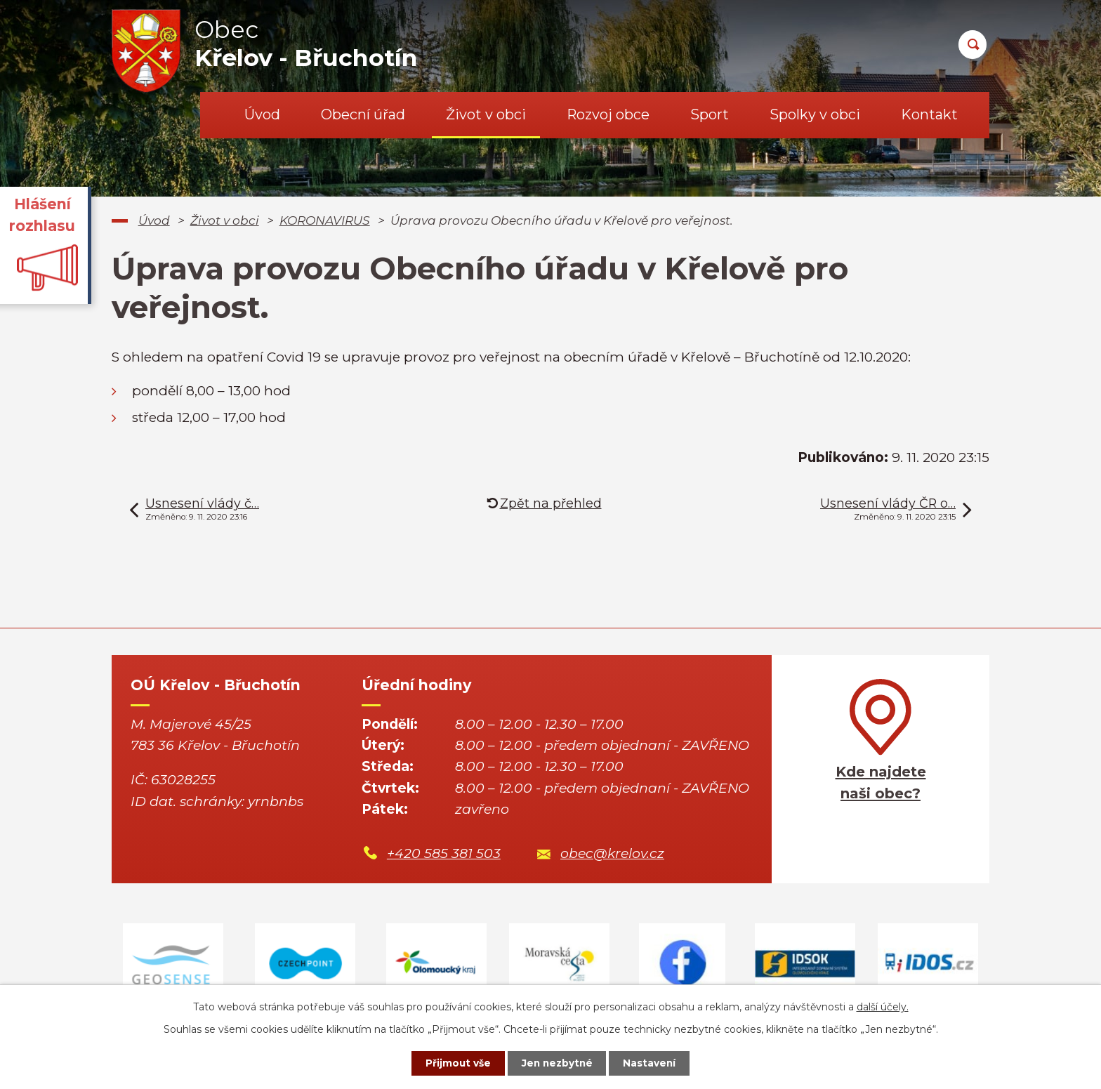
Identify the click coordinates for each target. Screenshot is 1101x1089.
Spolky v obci (815, 114)
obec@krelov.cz (612, 853)
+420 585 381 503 (444, 853)
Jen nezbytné (557, 1063)
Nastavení (653, 1063)
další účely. (883, 1006)
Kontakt (929, 114)
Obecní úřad (363, 114)
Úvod (262, 114)
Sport (709, 114)
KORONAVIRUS (324, 220)
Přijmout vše (455, 1063)
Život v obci (486, 114)
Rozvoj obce (608, 114)
